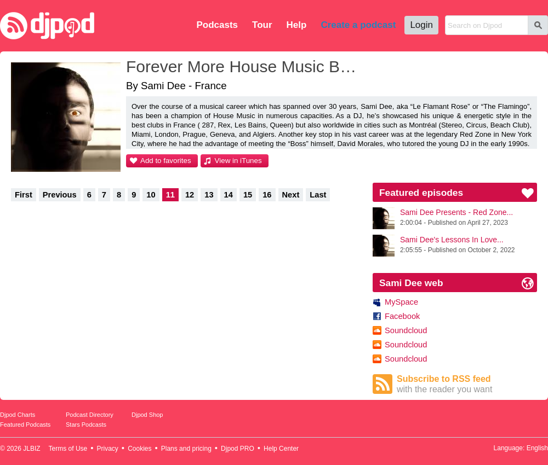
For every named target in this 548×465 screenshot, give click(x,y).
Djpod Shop (147, 414)
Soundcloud (406, 330)
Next (291, 194)
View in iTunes (238, 160)
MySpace (401, 302)
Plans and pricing (186, 448)
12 (189, 194)
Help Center (281, 448)
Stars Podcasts (86, 424)
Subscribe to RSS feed (467, 384)
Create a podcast (358, 25)
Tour (262, 25)
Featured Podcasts (25, 424)
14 (228, 194)
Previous (60, 194)
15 (247, 194)
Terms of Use (68, 448)
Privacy (107, 448)
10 (150, 194)
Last (318, 194)
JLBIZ (31, 448)
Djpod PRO (237, 448)
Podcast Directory (89, 414)
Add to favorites (165, 160)
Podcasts (217, 25)
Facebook (402, 316)
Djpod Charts (17, 414)
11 (170, 194)
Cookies (139, 448)
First (23, 194)
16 (266, 194)
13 (208, 194)
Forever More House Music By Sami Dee (244, 66)
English (537, 448)
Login (421, 25)
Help (297, 25)
